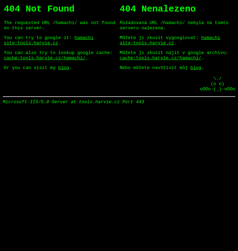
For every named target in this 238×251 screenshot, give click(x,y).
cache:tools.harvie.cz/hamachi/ (44, 66)
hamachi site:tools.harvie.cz (48, 45)
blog (63, 77)
